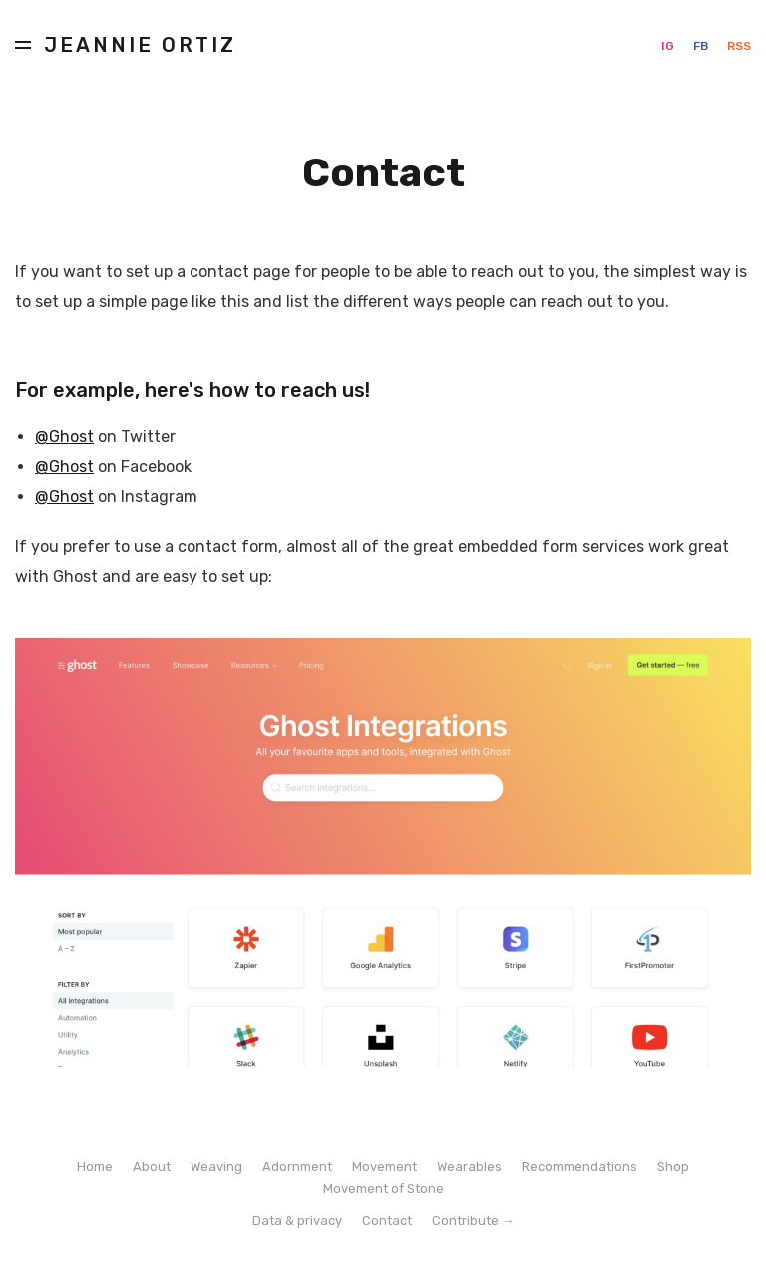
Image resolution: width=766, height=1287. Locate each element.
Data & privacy (297, 1220)
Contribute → (473, 1220)
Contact (387, 1220)
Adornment (297, 1166)
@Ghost (64, 436)
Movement (384, 1166)
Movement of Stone (383, 1188)
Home (95, 1166)
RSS (739, 46)
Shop (673, 1166)
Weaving (216, 1166)
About (152, 1166)
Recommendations (579, 1166)
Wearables (469, 1166)
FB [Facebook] (702, 46)
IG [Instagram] (669, 46)
